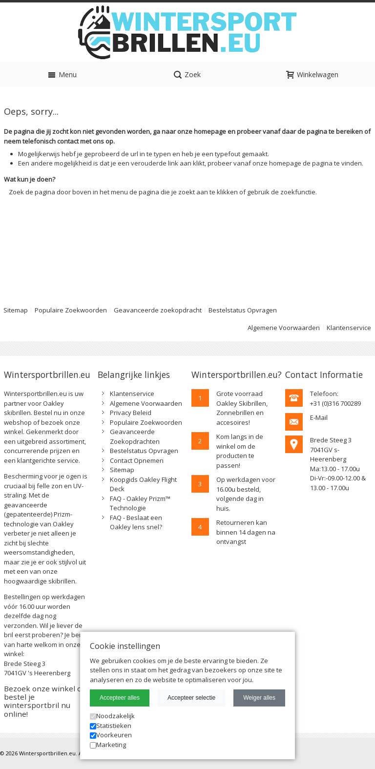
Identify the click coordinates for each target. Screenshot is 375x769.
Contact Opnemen (137, 460)
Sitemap (122, 469)
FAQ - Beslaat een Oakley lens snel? (136, 522)
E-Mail (319, 417)
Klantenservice (349, 327)
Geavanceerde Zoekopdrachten (135, 436)
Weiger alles (259, 697)
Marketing (108, 744)
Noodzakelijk (112, 715)
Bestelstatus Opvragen (242, 310)
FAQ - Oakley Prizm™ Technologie (140, 503)
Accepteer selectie (191, 697)
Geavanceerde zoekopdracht (158, 310)
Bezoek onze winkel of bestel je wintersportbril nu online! (44, 701)
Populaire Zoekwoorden (71, 310)
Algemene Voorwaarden (284, 327)
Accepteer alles (120, 697)
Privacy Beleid (130, 412)
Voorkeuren (111, 734)
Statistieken (110, 725)
